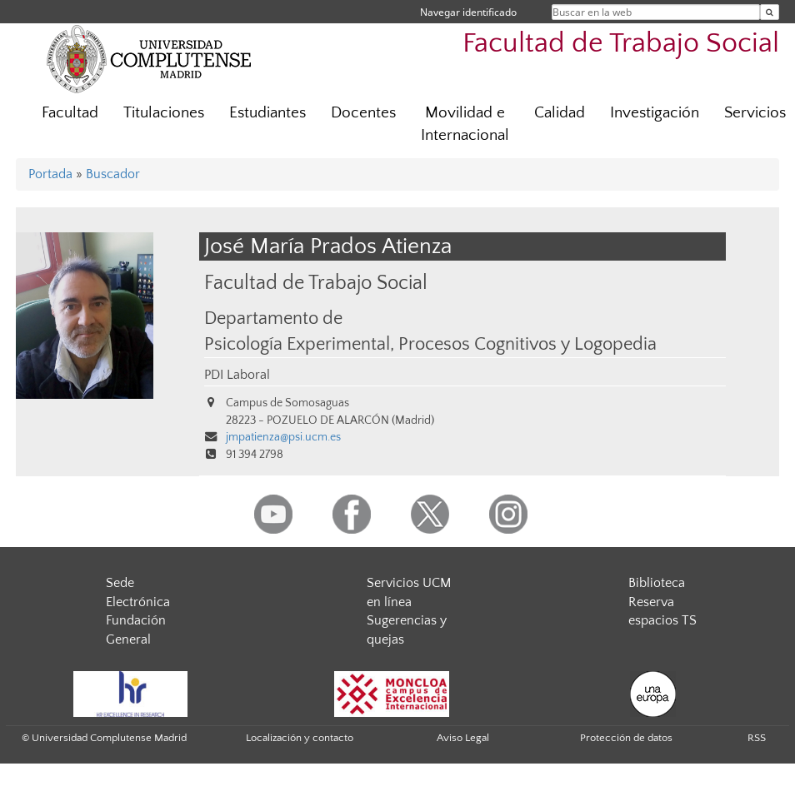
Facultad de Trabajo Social (620, 43)
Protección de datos (626, 738)
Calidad (559, 113)
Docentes (363, 113)
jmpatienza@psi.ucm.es (283, 437)
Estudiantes (267, 113)
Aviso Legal (463, 738)
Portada (50, 174)
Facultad (70, 113)
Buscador (113, 174)
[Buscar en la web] (769, 12)
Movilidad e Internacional (465, 124)
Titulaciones (163, 113)
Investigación (654, 113)
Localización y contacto (299, 738)
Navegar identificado (468, 12)
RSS (757, 738)
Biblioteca (656, 582)
